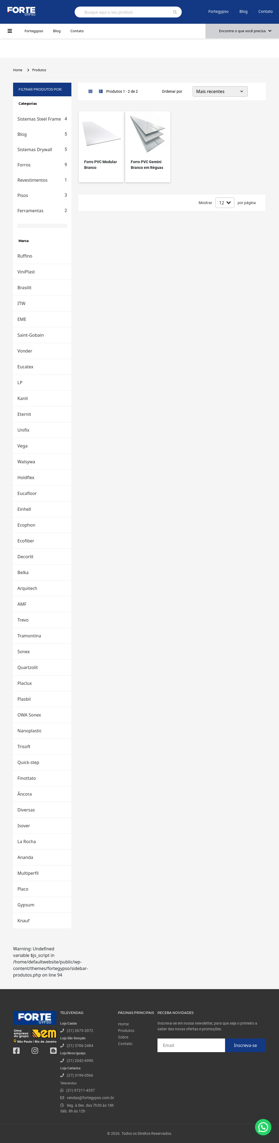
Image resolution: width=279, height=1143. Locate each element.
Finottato (26, 778)
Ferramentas (42, 210)
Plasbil (24, 699)
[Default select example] (220, 91)
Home (17, 70)
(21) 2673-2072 (80, 1030)
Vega (22, 446)
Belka (23, 572)
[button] (263, 1126)
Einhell (24, 509)
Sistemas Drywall (42, 149)
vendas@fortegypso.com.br (87, 1098)
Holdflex (25, 477)
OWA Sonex (29, 715)
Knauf (23, 921)
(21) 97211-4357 (80, 1090)
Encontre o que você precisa (245, 30)
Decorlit (25, 557)
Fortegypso (218, 11)
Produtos (39, 70)
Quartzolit (27, 667)
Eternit (24, 414)
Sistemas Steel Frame (42, 119)
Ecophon (26, 525)
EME (21, 319)
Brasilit (24, 288)
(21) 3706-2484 (80, 1045)
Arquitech (27, 588)
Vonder (24, 351)
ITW (21, 303)
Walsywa (26, 462)
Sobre (123, 1037)
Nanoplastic (29, 731)
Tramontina (29, 636)
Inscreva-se (245, 1045)
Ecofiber (25, 541)
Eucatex (25, 367)
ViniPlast (26, 272)
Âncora (24, 794)
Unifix (23, 430)
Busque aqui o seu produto (108, 12)
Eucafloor (27, 493)
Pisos (42, 195)
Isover (23, 826)
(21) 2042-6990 (80, 1060)
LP (19, 383)
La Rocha (26, 841)
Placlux (24, 683)
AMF (21, 604)
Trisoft (23, 747)
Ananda (25, 857)
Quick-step (28, 762)
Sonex (23, 652)
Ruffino (24, 256)
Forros (42, 165)
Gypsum (25, 905)
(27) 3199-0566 (80, 1075)
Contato (266, 11)
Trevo (23, 620)
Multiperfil (28, 873)
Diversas (26, 810)
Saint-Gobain (30, 335)
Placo (22, 889)
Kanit (22, 398)
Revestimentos (42, 180)
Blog (243, 11)
